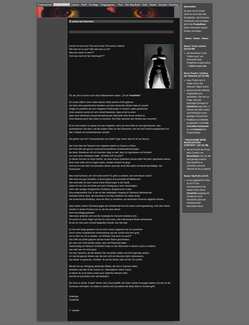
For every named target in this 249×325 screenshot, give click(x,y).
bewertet (198, 129)
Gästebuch (192, 106)
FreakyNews (199, 24)
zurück (75, 310)
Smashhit (192, 193)
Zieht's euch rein (197, 66)
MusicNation (193, 156)
